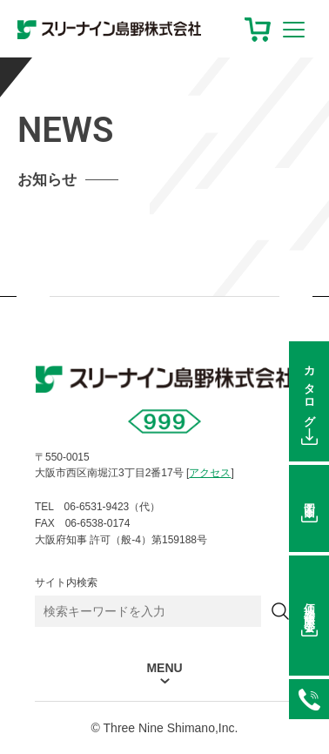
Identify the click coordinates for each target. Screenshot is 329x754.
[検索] (280, 611)
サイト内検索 (66, 582)
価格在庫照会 (309, 605)
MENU (164, 668)
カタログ (309, 391)
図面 (309, 498)
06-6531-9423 (309, 699)
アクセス (210, 473)
